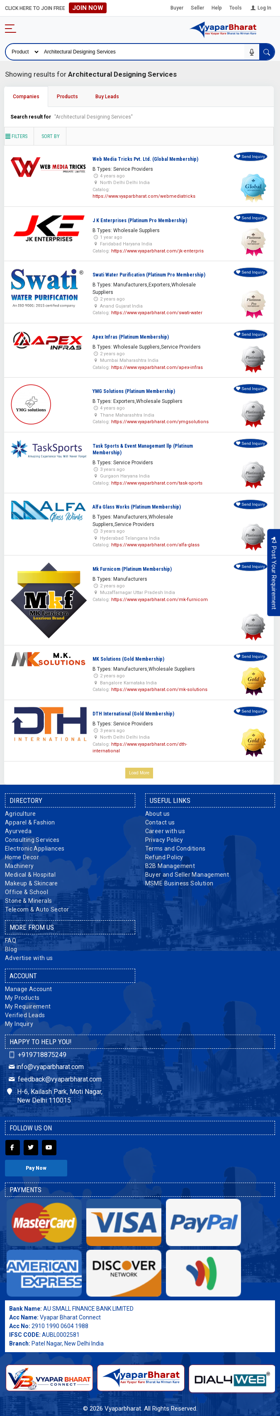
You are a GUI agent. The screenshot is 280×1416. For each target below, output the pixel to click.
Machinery (19, 866)
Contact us (160, 822)
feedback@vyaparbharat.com (54, 1079)
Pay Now (36, 1168)
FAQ (10, 940)
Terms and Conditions (175, 848)
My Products (22, 997)
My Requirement (28, 1006)
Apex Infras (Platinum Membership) (131, 337)
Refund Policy (164, 857)
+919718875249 (36, 1055)
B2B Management (170, 866)
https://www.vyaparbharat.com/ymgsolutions (160, 421)
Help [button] (217, 8)
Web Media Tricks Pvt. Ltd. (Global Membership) (145, 159)
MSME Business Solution (179, 883)
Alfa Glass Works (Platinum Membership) (137, 507)
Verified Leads (25, 1015)
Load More (139, 773)
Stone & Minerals (28, 900)
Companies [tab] (26, 96)
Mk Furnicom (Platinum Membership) (132, 569)
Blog (11, 949)
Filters (16, 136)
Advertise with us (29, 958)
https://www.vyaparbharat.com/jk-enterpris (157, 251)
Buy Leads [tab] (107, 96)
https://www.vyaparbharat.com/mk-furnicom (159, 599)
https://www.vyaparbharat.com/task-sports (156, 483)
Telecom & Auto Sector (37, 909)
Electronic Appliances (34, 848)
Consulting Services (32, 840)
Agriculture (20, 813)
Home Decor (22, 857)
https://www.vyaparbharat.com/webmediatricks (144, 196)
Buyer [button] (176, 8)
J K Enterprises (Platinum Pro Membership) (140, 220)
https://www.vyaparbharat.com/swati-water (156, 312)
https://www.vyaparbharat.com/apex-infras (157, 367)
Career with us (165, 831)
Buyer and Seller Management (187, 874)
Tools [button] (235, 8)
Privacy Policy (164, 840)
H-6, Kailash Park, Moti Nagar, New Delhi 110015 (54, 1096)
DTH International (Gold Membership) (133, 714)
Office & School (26, 892)
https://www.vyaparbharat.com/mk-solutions (159, 689)
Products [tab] (67, 96)
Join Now (87, 8)
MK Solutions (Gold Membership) (128, 659)
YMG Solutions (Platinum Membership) (134, 391)
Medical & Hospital (30, 874)
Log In (260, 8)
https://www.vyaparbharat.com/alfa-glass (155, 545)
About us (157, 813)
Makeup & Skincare (31, 883)
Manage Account (28, 989)
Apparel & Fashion (30, 822)
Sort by (50, 136)
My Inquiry (19, 1024)
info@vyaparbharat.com (45, 1067)
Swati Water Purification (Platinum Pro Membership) (149, 275)
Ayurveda (18, 831)
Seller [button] (197, 8)
